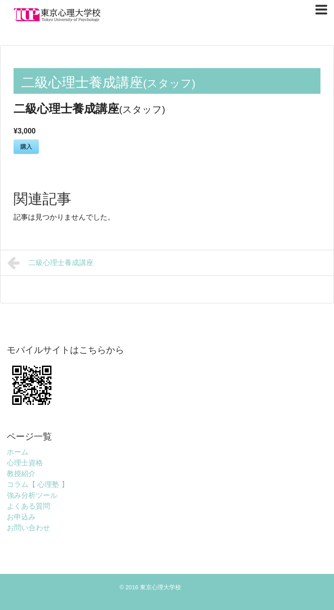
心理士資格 (25, 463)
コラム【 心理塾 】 (38, 484)
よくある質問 (28, 506)
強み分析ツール (32, 495)
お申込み (21, 517)
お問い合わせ (28, 528)
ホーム (17, 452)
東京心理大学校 (160, 587)
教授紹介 (21, 473)
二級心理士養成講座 (50, 263)
